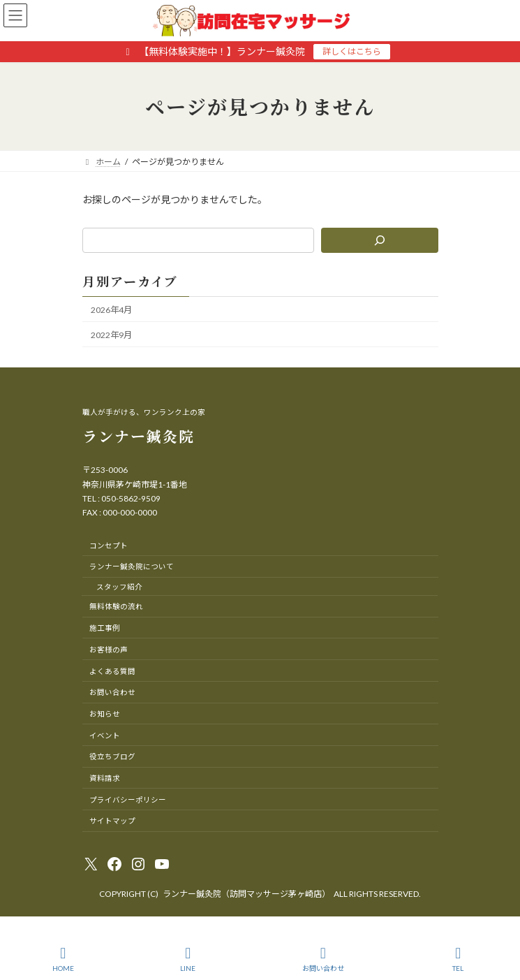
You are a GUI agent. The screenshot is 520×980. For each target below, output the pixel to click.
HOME (63, 959)
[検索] (379, 240)
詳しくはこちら (351, 51)
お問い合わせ (323, 959)
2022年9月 (111, 335)
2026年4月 (111, 310)
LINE (188, 959)
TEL (458, 959)
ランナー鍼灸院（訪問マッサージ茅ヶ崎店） (246, 893)
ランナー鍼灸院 (138, 435)
